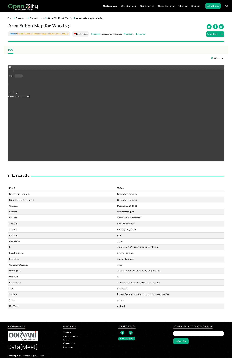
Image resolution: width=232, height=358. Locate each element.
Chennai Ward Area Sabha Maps (60, 18)
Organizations (21, 18)
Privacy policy (14, 355)
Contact (66, 340)
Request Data (69, 343)
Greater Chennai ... (37, 18)
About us (67, 333)
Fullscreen (217, 58)
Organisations (166, 5)
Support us (68, 347)
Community (147, 5)
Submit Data (213, 6)
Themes (182, 5)
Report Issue (80, 34)
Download (212, 34)
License (26, 355)
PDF (10, 49)
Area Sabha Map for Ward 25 (89, 18)
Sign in (195, 5)
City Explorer (128, 5)
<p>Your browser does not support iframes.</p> (116, 113)
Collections (110, 5)
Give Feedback (126, 338)
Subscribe (181, 341)
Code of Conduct (70, 336)
